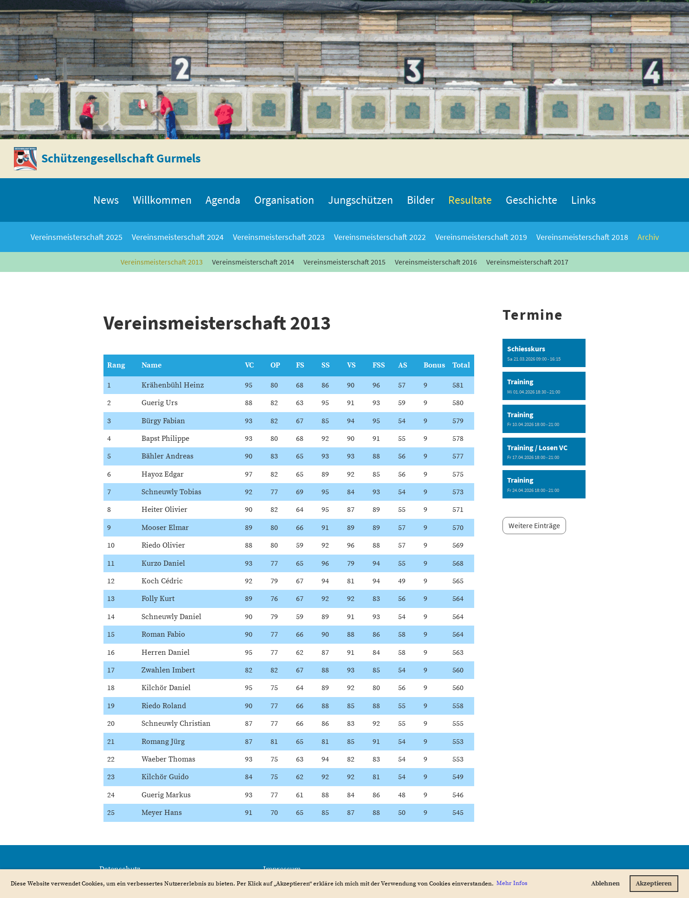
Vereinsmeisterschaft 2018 (582, 237)
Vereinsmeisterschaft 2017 (527, 261)
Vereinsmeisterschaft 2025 (76, 237)
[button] (544, 353)
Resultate (470, 200)
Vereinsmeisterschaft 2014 (253, 261)
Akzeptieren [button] (654, 883)
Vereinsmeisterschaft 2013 (162, 261)
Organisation (284, 200)
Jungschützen (360, 200)
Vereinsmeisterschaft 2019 (481, 237)
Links (583, 200)
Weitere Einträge (534, 525)
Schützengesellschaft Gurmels (121, 158)
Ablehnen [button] (605, 883)
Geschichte (531, 200)
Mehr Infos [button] (512, 883)
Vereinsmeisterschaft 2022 (380, 237)
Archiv (648, 237)
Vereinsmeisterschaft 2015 (344, 261)
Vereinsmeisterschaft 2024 (178, 237)
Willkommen (162, 200)
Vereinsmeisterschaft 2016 (436, 261)
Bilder (420, 200)
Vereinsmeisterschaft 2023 (279, 237)
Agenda (223, 200)
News (106, 200)
